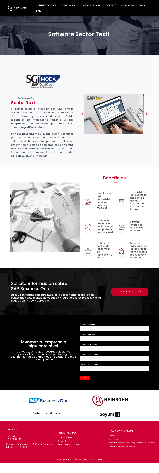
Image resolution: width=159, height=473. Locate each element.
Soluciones (69, 5)
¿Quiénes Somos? (46, 5)
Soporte (111, 5)
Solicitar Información (129, 301)
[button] (82, 114)
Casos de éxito (92, 5)
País (40, 11)
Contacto (127, 5)
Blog (142, 5)
